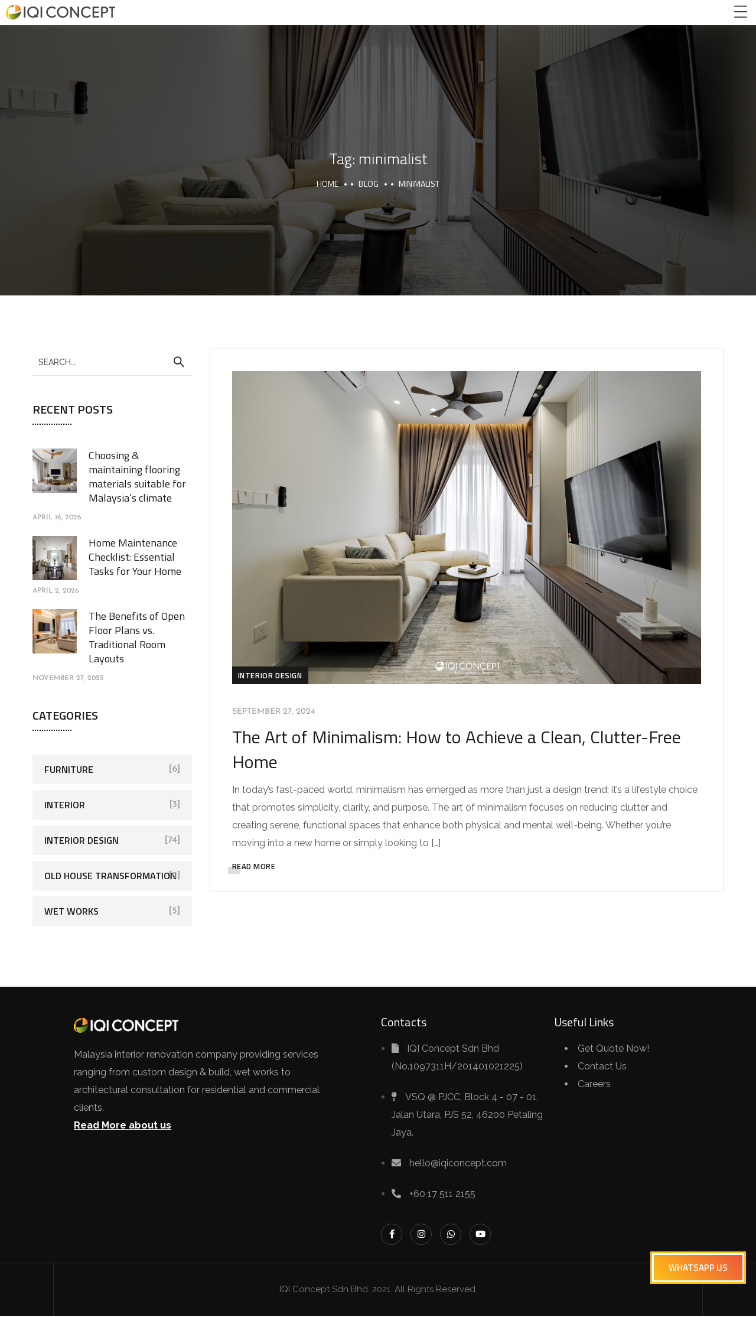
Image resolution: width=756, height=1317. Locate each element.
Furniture (68, 769)
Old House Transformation (110, 876)
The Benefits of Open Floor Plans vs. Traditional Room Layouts (137, 637)
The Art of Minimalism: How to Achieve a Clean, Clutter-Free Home (458, 749)
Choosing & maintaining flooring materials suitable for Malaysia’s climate (137, 476)
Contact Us (602, 1067)
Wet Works (71, 911)
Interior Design (272, 674)
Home (327, 183)
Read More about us (122, 1126)
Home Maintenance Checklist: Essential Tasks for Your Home (135, 557)
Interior (64, 805)
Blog (369, 183)
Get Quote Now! (613, 1049)
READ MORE (256, 866)
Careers (594, 1085)
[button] (698, 1267)
